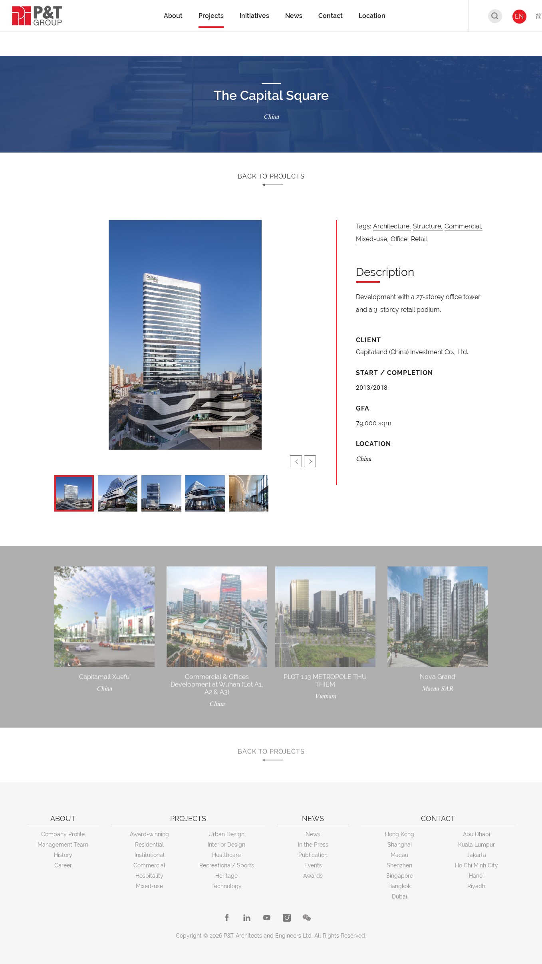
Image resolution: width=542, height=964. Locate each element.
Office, (400, 239)
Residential (149, 844)
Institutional (150, 855)
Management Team (63, 844)
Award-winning (149, 834)
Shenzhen (399, 865)
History (63, 855)
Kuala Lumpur (476, 844)
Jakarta (476, 855)
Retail (419, 239)
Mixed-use (149, 886)
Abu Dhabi (476, 834)
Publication (313, 855)
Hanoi (476, 876)
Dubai (399, 896)
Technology (226, 886)
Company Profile (63, 834)
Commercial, (463, 226)
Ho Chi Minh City (476, 865)
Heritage (226, 876)
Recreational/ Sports (226, 865)
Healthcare (226, 855)
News (313, 834)
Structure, (428, 226)
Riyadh (476, 886)
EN (519, 16)
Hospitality (149, 876)
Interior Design (226, 844)
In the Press (313, 844)
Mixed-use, (372, 239)
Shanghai (399, 844)
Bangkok (399, 886)
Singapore (399, 876)
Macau (399, 855)
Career (63, 865)
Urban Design (226, 834)
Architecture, (392, 226)
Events (313, 865)
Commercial (149, 865)
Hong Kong (399, 834)
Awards (313, 876)
